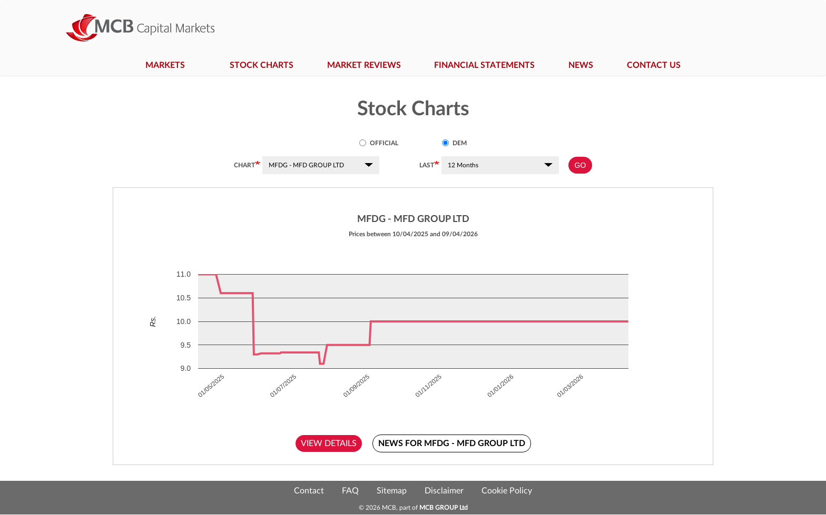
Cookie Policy (506, 491)
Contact (309, 491)
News (580, 65)
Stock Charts (261, 65)
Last (426, 165)
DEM (454, 142)
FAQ (350, 491)
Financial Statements (484, 65)
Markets (170, 65)
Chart (244, 165)
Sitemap (392, 491)
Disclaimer (444, 491)
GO (580, 165)
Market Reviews (364, 65)
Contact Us (654, 65)
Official (378, 142)
